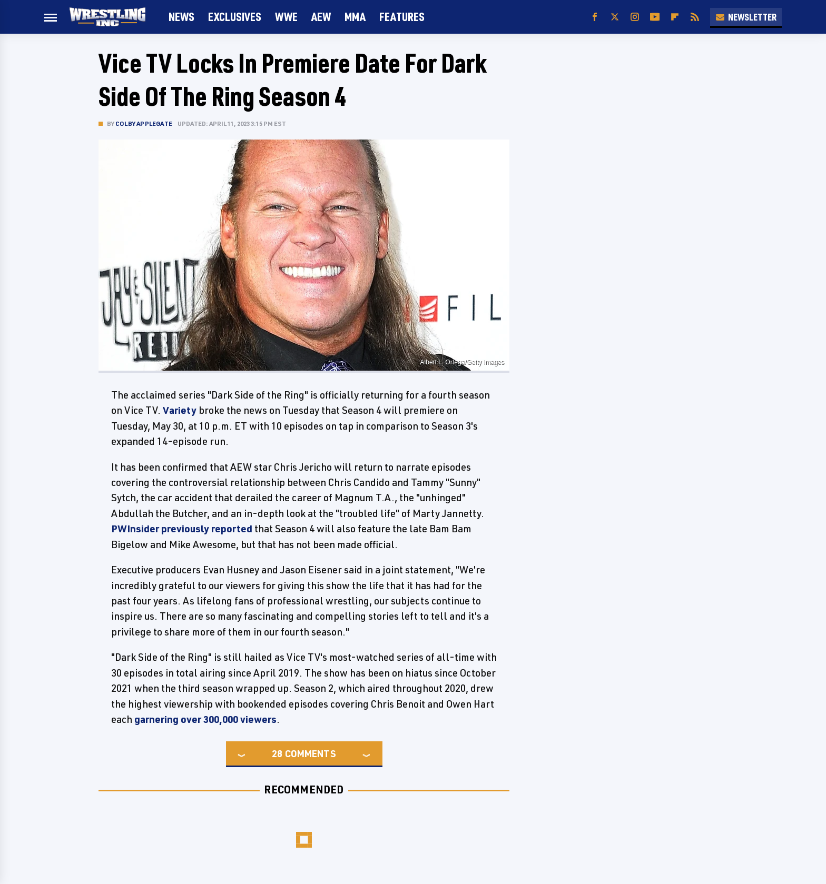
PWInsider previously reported (181, 528)
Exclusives (234, 16)
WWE (286, 16)
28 (277, 753)
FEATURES (402, 16)
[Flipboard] (675, 17)
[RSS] (695, 17)
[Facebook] (594, 17)
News (181, 16)
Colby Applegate (143, 123)
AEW (321, 16)
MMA (355, 16)
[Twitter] (615, 17)
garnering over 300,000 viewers (205, 719)
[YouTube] (655, 17)
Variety (179, 410)
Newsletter (745, 17)
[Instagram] (635, 17)
